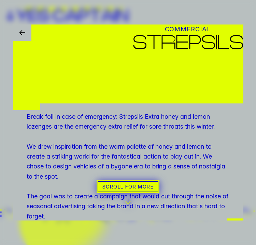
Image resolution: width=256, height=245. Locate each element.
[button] (128, 122)
